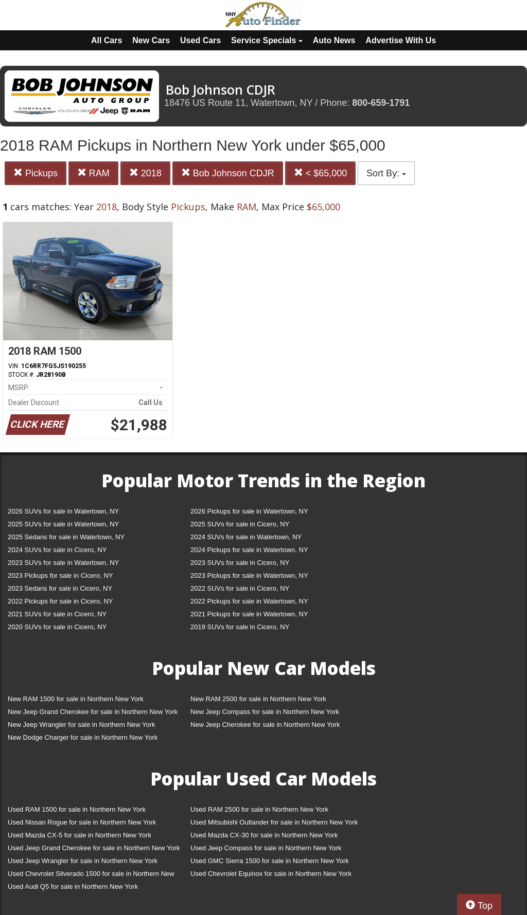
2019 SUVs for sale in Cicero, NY (239, 627)
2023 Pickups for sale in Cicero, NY (60, 575)
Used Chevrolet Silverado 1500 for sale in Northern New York (91, 876)
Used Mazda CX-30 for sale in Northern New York (264, 835)
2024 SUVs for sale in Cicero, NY (57, 550)
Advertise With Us (400, 40)
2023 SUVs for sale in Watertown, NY (63, 562)
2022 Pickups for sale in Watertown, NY (249, 601)
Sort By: (386, 173)
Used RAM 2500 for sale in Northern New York (259, 809)
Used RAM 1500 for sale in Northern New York (77, 809)
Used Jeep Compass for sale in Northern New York (265, 848)
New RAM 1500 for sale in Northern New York (76, 699)
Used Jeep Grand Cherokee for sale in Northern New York (94, 848)
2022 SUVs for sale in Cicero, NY (239, 588)
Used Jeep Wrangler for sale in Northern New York (82, 861)
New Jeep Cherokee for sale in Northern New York (265, 724)
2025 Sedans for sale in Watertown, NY (66, 537)
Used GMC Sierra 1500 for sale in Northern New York (269, 861)
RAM (93, 173)
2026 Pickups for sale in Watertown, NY (249, 511)
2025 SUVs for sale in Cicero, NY (239, 524)
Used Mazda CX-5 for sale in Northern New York (79, 835)
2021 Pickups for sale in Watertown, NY (249, 614)
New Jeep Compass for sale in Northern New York (264, 712)
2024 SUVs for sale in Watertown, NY (246, 537)
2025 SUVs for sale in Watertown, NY (63, 524)
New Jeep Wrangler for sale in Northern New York (81, 724)
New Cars (151, 40)
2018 (145, 173)
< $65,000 (320, 173)
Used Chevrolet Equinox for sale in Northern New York (271, 873)
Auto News (334, 40)
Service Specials (267, 40)
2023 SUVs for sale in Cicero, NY (239, 562)
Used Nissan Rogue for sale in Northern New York (82, 822)
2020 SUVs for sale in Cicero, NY (57, 627)
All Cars (106, 40)
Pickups (35, 173)
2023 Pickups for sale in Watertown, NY (249, 575)
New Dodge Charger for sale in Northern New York (82, 737)
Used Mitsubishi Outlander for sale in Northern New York (274, 822)
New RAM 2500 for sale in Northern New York (258, 699)
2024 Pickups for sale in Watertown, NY (249, 550)
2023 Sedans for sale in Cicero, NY (60, 588)
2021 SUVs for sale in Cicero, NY (57, 614)
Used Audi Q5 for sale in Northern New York (73, 886)
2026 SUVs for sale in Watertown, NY (63, 511)
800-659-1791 (381, 103)
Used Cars (200, 40)
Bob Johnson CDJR (227, 173)
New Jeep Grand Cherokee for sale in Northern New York (93, 712)
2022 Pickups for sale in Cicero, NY (60, 601)
